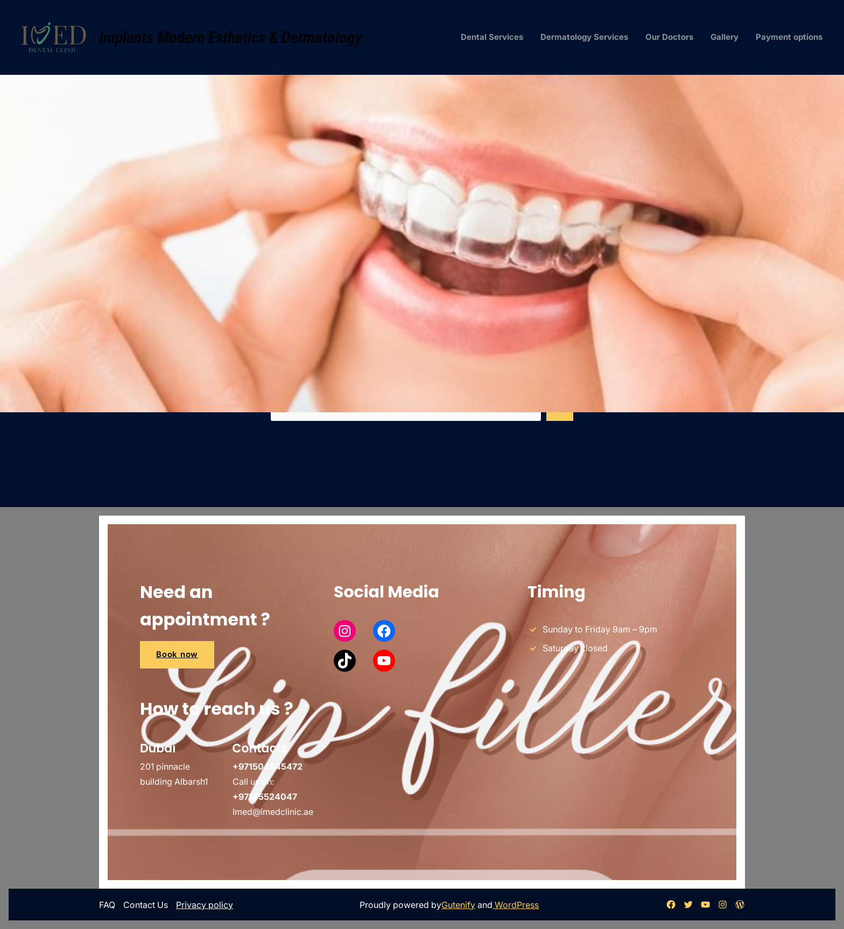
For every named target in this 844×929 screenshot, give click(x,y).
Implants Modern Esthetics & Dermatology (230, 37)
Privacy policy (204, 904)
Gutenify (458, 904)
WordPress (516, 904)
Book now (177, 654)
